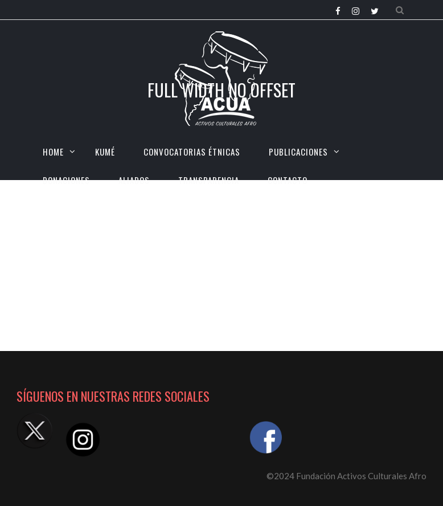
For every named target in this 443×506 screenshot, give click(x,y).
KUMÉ (105, 151)
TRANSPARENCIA (208, 180)
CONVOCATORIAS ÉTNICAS (191, 151)
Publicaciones (298, 151)
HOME (53, 151)
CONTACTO (287, 180)
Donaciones (66, 180)
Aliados (134, 180)
